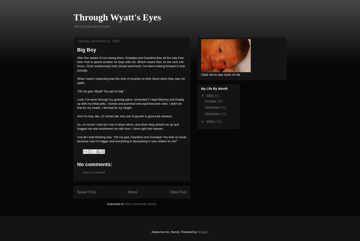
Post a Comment (94, 172)
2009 (210, 121)
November (213, 107)
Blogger (202, 232)
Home (133, 192)
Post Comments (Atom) (140, 204)
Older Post (177, 192)
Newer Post (86, 192)
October (211, 101)
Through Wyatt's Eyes (117, 17)
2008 (210, 96)
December (213, 114)
